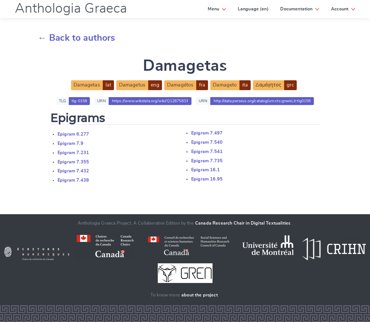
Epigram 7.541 (207, 151)
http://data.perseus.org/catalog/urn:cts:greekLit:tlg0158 (262, 101)
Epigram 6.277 (73, 134)
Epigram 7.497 (207, 133)
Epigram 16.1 (205, 170)
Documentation (296, 9)
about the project (199, 295)
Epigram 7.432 (73, 171)
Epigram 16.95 (207, 179)
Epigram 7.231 (73, 152)
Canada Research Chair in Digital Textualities (243, 223)
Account (339, 9)
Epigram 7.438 (73, 180)
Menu (213, 9)
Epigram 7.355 (73, 162)
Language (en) (253, 9)
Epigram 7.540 (207, 142)
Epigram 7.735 (207, 161)
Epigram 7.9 (70, 143)
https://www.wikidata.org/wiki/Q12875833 (150, 101)
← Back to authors (76, 37)
